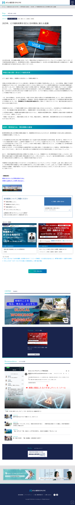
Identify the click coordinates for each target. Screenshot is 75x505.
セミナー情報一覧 (34, 354)
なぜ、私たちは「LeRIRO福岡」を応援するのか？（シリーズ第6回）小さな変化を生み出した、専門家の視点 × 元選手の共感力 (38, 258)
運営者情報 (20, 495)
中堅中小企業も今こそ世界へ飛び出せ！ (13, 181)
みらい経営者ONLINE (11, 2)
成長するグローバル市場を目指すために (13, 178)
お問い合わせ (48, 495)
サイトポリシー (29, 495)
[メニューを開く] (72, 2)
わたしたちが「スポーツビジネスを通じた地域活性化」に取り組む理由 (23, 261)
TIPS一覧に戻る (37, 271)
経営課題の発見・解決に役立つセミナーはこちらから (52, 209)
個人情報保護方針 (39, 495)
